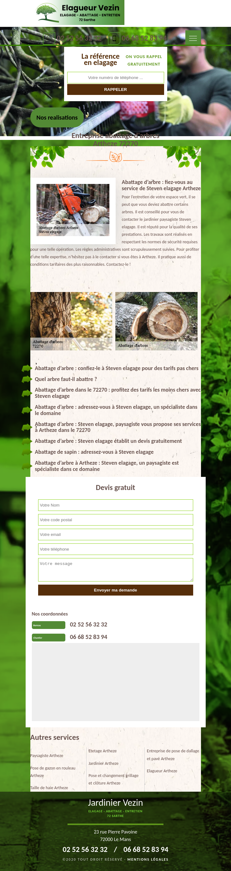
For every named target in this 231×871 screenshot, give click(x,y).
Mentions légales (148, 859)
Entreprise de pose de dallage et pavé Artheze (173, 754)
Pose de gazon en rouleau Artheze (53, 771)
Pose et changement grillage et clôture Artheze (113, 779)
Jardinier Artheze (103, 763)
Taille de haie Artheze (49, 787)
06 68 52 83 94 (144, 37)
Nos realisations (57, 117)
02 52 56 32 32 (79, 37)
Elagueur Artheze (162, 771)
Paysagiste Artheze (46, 755)
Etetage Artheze (102, 751)
